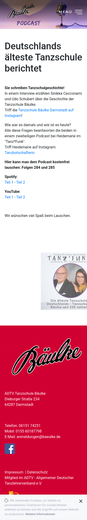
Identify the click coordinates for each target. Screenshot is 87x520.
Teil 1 (9, 182)
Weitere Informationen (40, 514)
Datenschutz (37, 472)
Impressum (14, 472)
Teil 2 (20, 182)
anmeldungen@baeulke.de (38, 437)
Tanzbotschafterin (20, 152)
